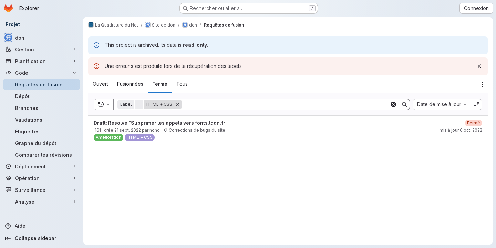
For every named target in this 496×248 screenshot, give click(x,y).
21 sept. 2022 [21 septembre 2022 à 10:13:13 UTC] (127, 130)
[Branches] (41, 107)
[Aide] (41, 225)
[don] (41, 37)
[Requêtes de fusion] (41, 84)
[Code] (41, 72)
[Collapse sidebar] (41, 238)
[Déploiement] (41, 166)
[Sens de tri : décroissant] (476, 104)
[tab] (100, 84)
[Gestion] (41, 49)
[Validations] (41, 119)
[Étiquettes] (41, 131)
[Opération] (41, 178)
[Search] (285, 104)
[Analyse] (41, 201)
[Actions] (482, 84)
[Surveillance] (41, 189)
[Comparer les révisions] (41, 154)
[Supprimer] (178, 104)
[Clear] (393, 104)
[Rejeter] (479, 66)
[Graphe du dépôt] (41, 142)
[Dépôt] (41, 96)
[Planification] (41, 60)
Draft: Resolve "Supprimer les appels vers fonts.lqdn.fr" (161, 123)
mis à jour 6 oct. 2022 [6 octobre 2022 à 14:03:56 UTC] (461, 130)
